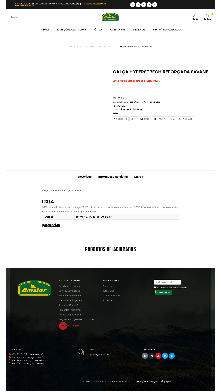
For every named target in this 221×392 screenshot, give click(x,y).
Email (93, 350)
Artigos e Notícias (112, 295)
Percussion (120, 105)
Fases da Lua (110, 300)
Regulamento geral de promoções (76, 319)
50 (102, 217)
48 (98, 217)
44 (89, 217)
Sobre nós (108, 286)
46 (93, 217)
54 (110, 217)
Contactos (108, 291)
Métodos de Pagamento (71, 300)
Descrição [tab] (85, 176)
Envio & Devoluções (69, 291)
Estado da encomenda (70, 295)
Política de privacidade (70, 315)
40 (81, 217)
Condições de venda (69, 286)
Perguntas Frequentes (70, 310)
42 (85, 217)
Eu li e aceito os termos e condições (172, 288)
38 (77, 217)
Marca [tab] (138, 176)
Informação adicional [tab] (113, 176)
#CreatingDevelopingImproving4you (151, 381)
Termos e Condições (69, 305)
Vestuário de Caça (151, 101)
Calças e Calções (134, 101)
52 (106, 217)
